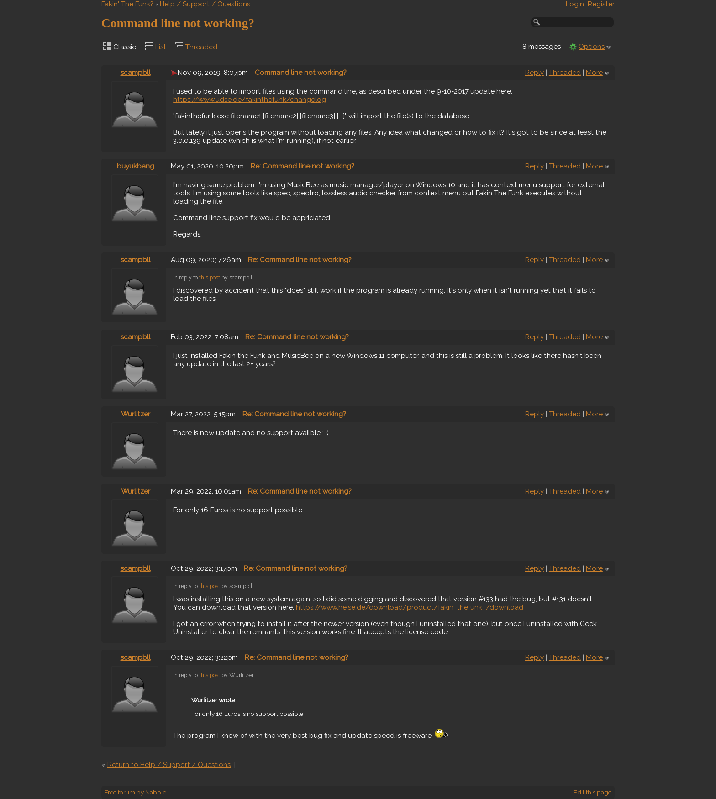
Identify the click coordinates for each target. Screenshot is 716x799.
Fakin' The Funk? (127, 4)
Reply (534, 72)
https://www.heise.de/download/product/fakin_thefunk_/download (409, 607)
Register (601, 4)
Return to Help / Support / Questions (169, 765)
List (160, 47)
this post (209, 277)
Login (575, 4)
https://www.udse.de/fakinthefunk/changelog (249, 99)
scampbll (136, 72)
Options (592, 46)
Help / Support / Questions (205, 4)
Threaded (201, 47)
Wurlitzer (135, 414)
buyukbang (135, 166)
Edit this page (592, 792)
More (594, 72)
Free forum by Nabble (135, 792)
